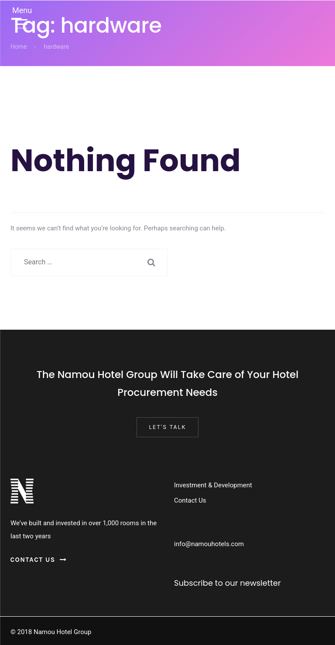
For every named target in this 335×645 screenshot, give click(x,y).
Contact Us (190, 500)
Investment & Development (213, 485)
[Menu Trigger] (22, 16)
